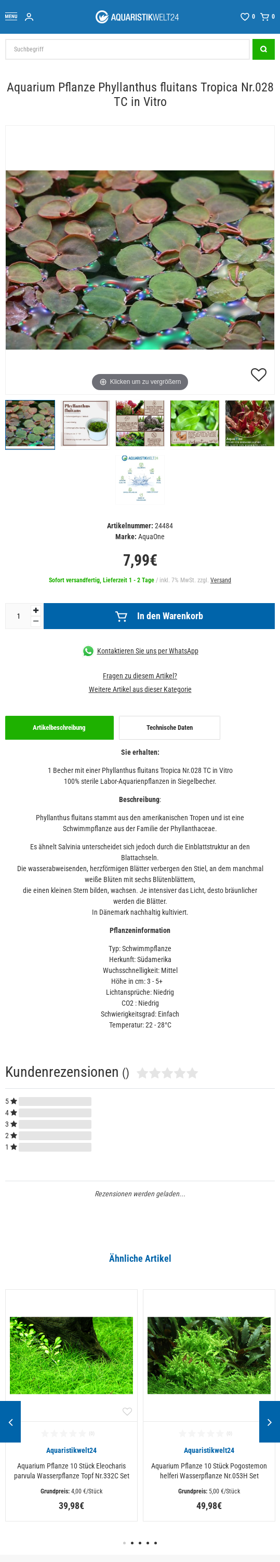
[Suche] (263, 49)
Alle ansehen (26, 1270)
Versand (220, 580)
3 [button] (140, 1543)
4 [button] (147, 1543)
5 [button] (155, 1543)
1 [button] (124, 1543)
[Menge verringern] (36, 621)
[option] (71, 1405)
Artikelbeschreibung (59, 727)
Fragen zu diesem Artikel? (140, 676)
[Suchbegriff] (127, 49)
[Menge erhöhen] (36, 610)
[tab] (59, 728)
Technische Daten (169, 727)
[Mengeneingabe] (18, 616)
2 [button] (132, 1543)
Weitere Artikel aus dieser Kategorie (140, 689)
